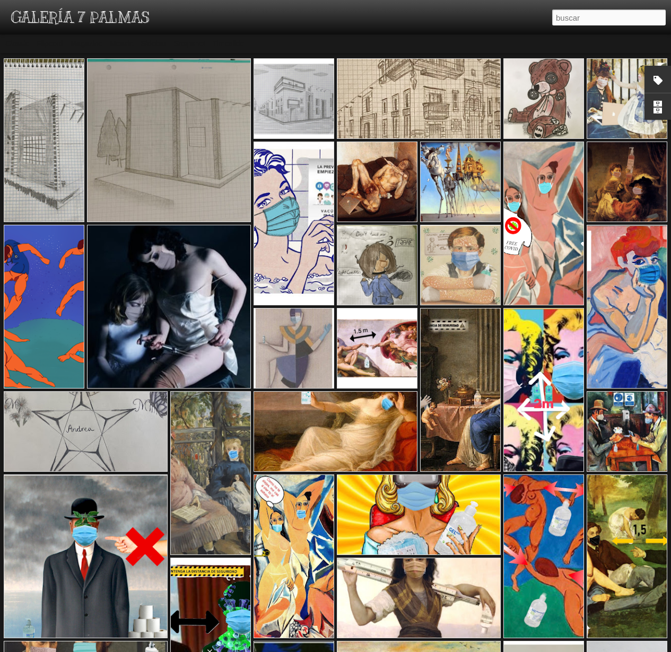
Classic (17, 43)
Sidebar (154, 43)
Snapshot (189, 43)
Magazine (87, 43)
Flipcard (50, 43)
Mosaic (121, 43)
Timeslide (228, 43)
